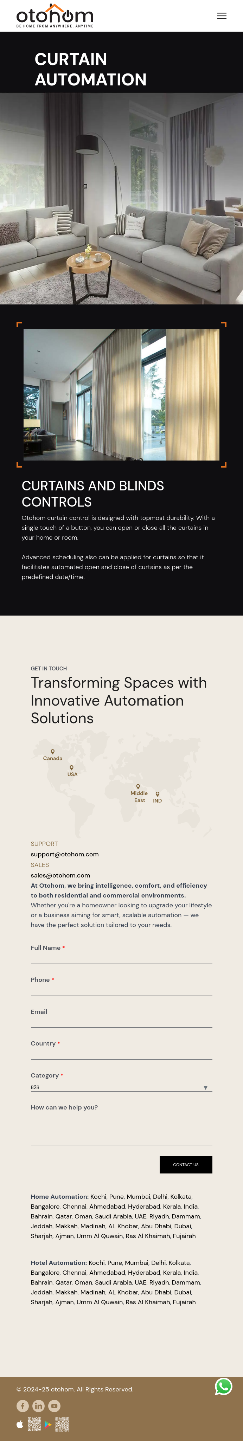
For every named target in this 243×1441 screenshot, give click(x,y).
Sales (40, 865)
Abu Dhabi (156, 1226)
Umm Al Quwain (100, 1236)
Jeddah (42, 1226)
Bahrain (42, 1216)
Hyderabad (144, 1206)
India (191, 1206)
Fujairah (184, 1236)
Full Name (48, 948)
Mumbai (138, 1196)
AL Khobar (123, 1226)
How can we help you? (64, 1107)
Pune (116, 1196)
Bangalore (45, 1206)
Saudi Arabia (113, 1216)
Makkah (67, 1226)
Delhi (160, 1196)
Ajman (64, 1236)
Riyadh (159, 1216)
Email (39, 1012)
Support (44, 843)
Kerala (172, 1206)
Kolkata (180, 1196)
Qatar (64, 1216)
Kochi (98, 1196)
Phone (43, 980)
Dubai (182, 1226)
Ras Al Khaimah (148, 1236)
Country (45, 1043)
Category (47, 1075)
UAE (140, 1216)
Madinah (93, 1226)
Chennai (75, 1206)
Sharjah (42, 1236)
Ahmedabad (107, 1206)
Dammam (186, 1216)
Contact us (186, 1164)
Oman (83, 1216)
